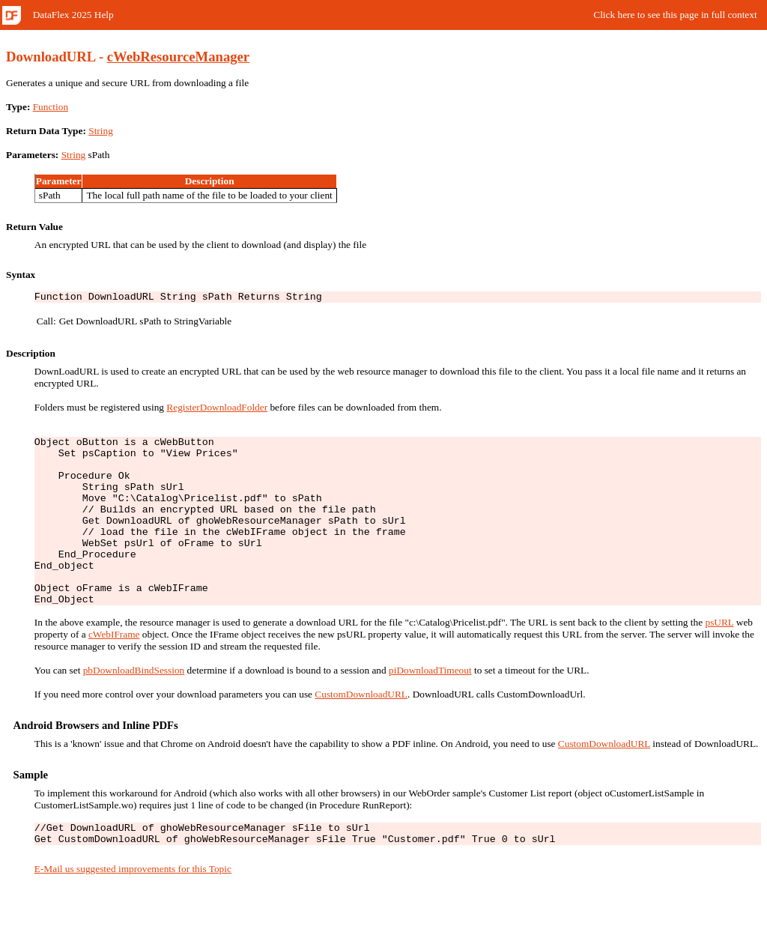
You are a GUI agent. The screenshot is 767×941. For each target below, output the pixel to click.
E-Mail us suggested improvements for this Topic (132, 909)
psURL (719, 658)
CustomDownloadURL (361, 730)
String (100, 130)
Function (50, 106)
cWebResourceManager (178, 56)
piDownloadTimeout (430, 706)
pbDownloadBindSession (134, 706)
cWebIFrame (114, 670)
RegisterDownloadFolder (216, 409)
